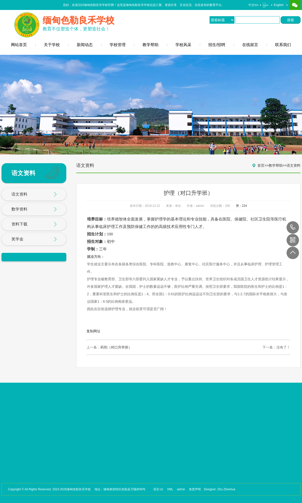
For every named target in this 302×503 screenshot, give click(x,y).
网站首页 (19, 45)
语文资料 (34, 194)
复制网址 (93, 331)
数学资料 (34, 209)
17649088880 (293, 227)
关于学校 (52, 45)
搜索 (290, 20)
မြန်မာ (265, 5)
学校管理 (118, 45)
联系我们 (283, 45)
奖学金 (34, 239)
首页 (260, 165)
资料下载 (34, 224)
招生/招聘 (216, 45)
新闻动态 (85, 45)
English (279, 5)
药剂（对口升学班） (116, 347)
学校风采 (183, 45)
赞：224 (241, 206)
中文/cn (253, 5)
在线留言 (250, 45)
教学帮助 (150, 45)
